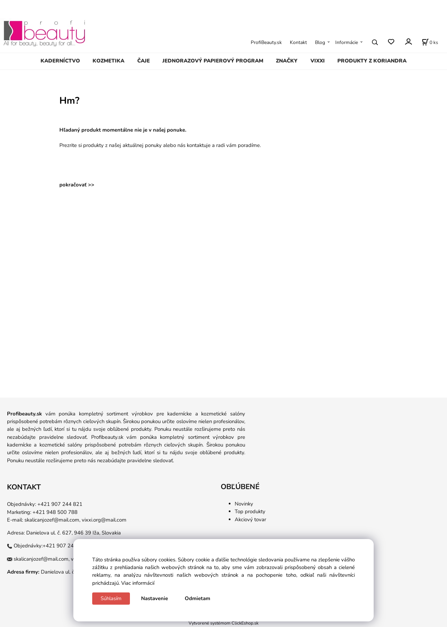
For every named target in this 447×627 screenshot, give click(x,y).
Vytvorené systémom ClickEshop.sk (223, 623)
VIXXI (317, 60)
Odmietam (197, 598)
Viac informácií (137, 583)
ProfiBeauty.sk (266, 42)
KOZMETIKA (108, 60)
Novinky (244, 503)
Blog (320, 42)
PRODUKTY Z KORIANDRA (371, 60)
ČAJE (143, 60)
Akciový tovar (250, 519)
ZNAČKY (287, 60)
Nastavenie (154, 598)
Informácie (346, 42)
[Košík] (430, 42)
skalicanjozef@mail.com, (52, 519)
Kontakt (298, 42)
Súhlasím (111, 598)
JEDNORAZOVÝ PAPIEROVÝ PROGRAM (212, 60)
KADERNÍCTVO (60, 60)
